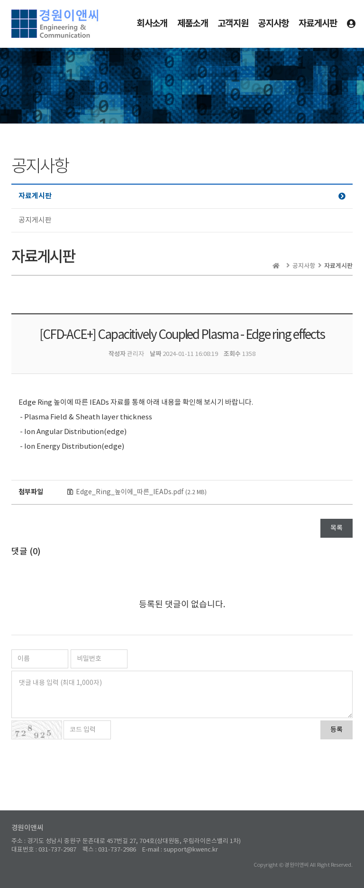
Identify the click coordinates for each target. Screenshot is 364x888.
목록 (336, 528)
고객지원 (233, 23)
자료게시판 (318, 23)
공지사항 (273, 23)
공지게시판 (35, 220)
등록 (336, 730)
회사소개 (151, 23)
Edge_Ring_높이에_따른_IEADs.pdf (141, 492)
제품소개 (192, 23)
